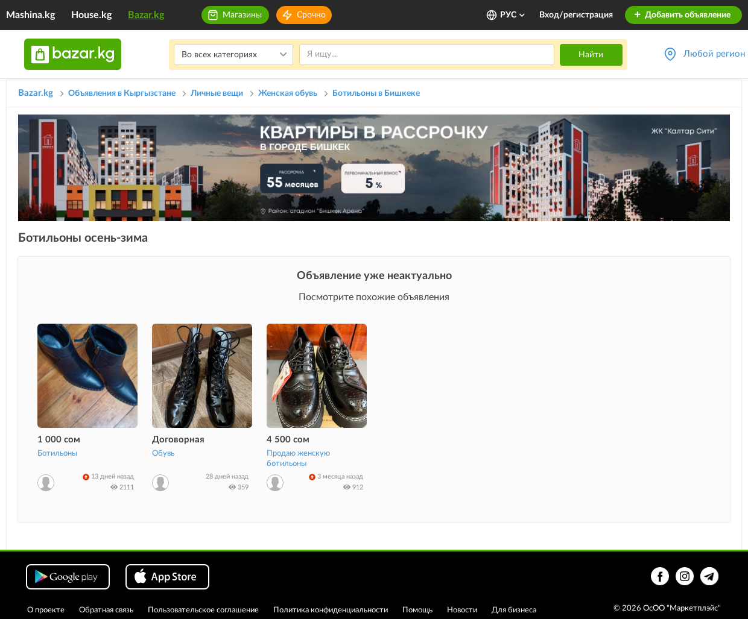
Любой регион (714, 53)
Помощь (417, 610)
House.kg (91, 15)
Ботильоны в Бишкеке (376, 93)
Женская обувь (287, 93)
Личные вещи (217, 93)
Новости (462, 610)
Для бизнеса (514, 610)
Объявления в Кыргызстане (122, 93)
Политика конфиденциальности (330, 610)
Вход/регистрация (576, 15)
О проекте (46, 610)
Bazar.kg (146, 15)
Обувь (163, 453)
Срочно (311, 15)
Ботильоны (57, 453)
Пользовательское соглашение (203, 610)
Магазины (242, 15)
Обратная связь (106, 610)
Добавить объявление (682, 15)
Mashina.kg (30, 15)
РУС (513, 15)
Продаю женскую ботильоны (298, 459)
